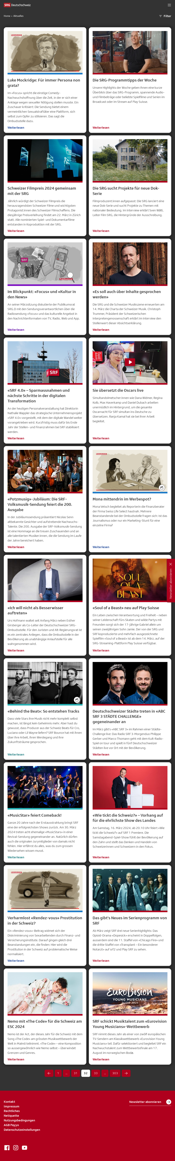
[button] (169, 5)
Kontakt (9, 1101)
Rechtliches (12, 1111)
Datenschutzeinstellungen (22, 1129)
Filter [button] (165, 16)
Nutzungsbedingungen (19, 1120)
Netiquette (11, 1115)
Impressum (11, 1106)
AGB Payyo (11, 1125)
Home (7, 16)
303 (115, 1073)
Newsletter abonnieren (150, 1101)
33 (96, 1073)
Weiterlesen (16, 127)
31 (76, 1073)
